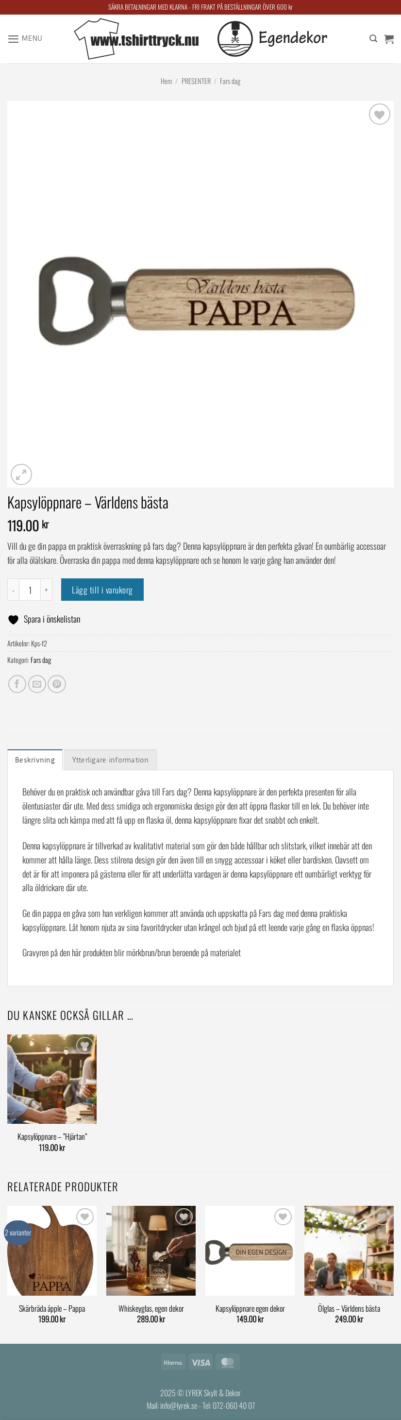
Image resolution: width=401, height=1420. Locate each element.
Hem (166, 81)
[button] (26, 39)
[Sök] (373, 39)
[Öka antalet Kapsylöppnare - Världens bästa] (46, 589)
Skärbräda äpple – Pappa (52, 1309)
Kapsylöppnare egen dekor (250, 1309)
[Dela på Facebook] (17, 684)
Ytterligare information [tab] (115, 760)
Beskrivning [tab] (35, 760)
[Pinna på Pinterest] (57, 684)
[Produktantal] (30, 589)
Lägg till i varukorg (102, 589)
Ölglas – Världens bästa (349, 1309)
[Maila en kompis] (37, 684)
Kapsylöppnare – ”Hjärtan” (52, 1138)
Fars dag (230, 81)
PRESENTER (196, 81)
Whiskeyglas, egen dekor (151, 1309)
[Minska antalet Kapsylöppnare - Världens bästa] (13, 589)
